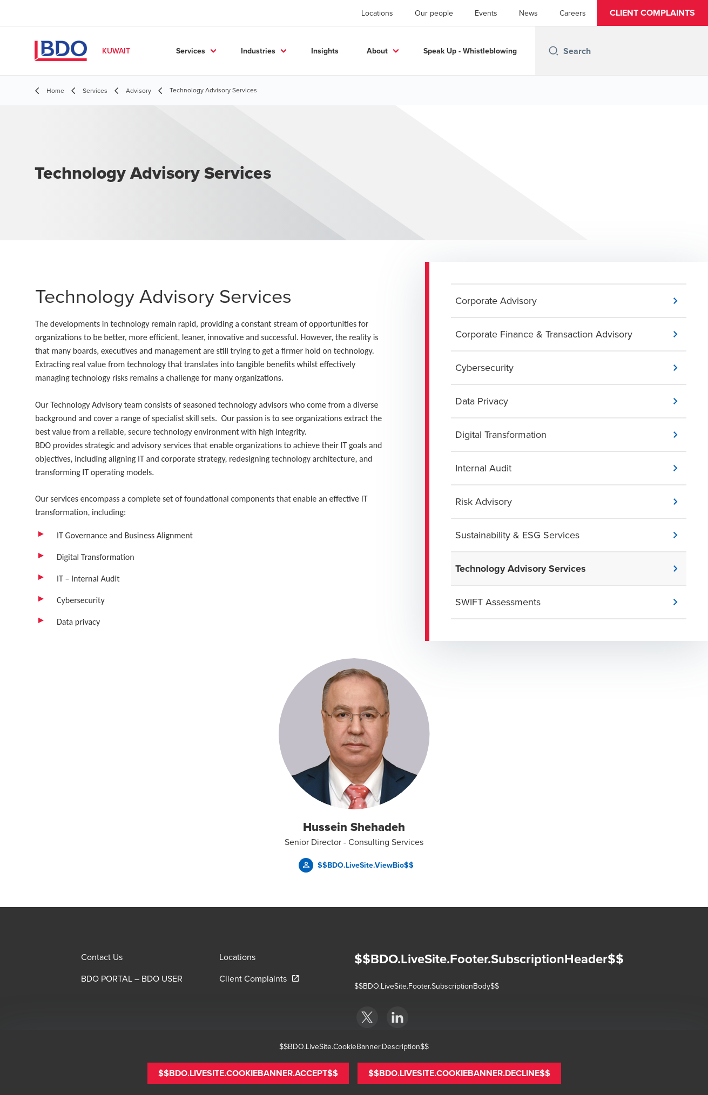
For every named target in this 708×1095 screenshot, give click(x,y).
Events (486, 13)
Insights (416, 50)
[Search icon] (553, 50)
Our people (434, 13)
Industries (350, 50)
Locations (377, 13)
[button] (652, 13)
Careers (572, 13)
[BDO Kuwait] (367, 1017)
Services (282, 50)
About (469, 50)
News (528, 13)
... (520, 51)
